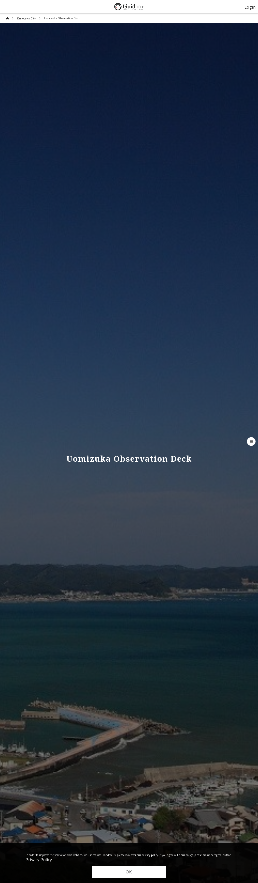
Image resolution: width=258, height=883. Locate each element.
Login (250, 7)
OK (129, 872)
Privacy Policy (39, 859)
